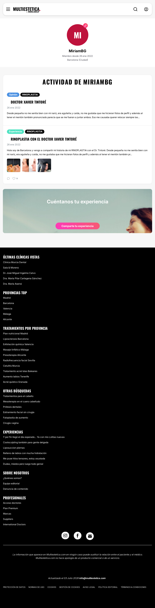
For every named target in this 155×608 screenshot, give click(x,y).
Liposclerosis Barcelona (16, 338)
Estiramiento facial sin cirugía (18, 412)
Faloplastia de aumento (15, 417)
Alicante (7, 319)
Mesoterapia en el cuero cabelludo (21, 401)
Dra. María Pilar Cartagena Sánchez (22, 278)
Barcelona (8, 303)
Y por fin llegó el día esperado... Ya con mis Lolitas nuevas (34, 437)
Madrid (7, 297)
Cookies (51, 587)
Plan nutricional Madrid (15, 333)
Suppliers (8, 519)
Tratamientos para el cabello (18, 396)
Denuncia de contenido (15, 488)
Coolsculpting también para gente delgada (25, 442)
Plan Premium (10, 508)
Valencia (7, 308)
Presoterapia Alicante (14, 355)
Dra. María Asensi (12, 283)
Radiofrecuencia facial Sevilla (19, 360)
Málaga (7, 313)
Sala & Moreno (11, 267)
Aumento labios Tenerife (16, 376)
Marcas (7, 513)
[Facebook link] (77, 536)
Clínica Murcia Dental (14, 262)
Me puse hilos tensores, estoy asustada (24, 458)
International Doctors (14, 524)
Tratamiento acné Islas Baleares (20, 371)
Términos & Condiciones (133, 587)
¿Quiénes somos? (12, 478)
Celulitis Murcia (11, 365)
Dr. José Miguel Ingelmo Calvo (19, 273)
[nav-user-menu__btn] (146, 9)
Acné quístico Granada (15, 381)
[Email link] (90, 536)
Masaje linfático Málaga (16, 349)
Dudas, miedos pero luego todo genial (23, 463)
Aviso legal (89, 587)
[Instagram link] (65, 536)
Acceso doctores (12, 502)
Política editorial (108, 587)
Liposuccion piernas (14, 447)
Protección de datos (14, 587)
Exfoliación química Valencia (18, 344)
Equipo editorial (11, 483)
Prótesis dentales (12, 406)
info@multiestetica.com (92, 578)
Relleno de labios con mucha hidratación (24, 453)
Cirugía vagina (11, 423)
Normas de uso (36, 587)
